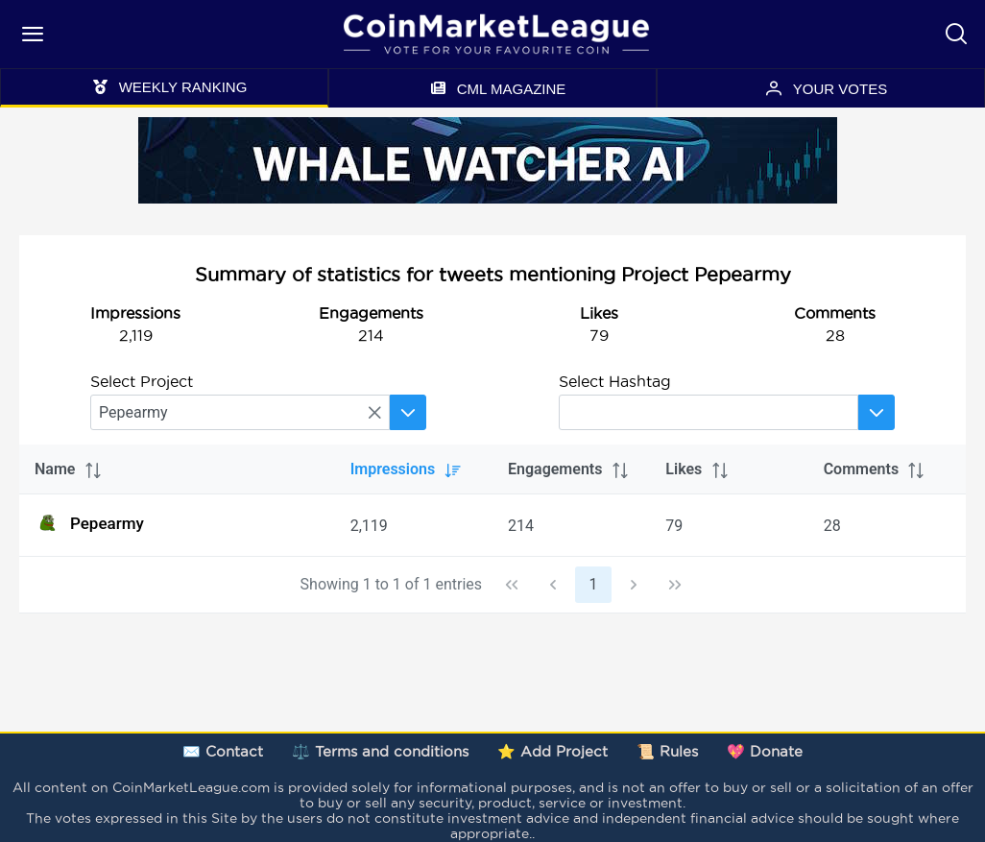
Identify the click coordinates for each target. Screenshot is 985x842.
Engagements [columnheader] (569, 469)
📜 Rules (667, 751)
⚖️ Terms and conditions (380, 751)
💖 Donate (765, 751)
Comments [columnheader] (875, 469)
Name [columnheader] (69, 469)
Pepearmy (89, 523)
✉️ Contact (222, 751)
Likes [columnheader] (697, 469)
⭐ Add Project (552, 751)
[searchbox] (240, 412)
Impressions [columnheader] (406, 469)
